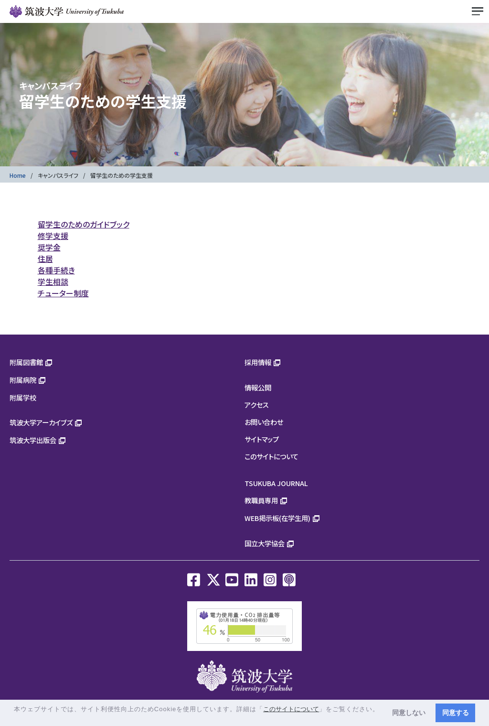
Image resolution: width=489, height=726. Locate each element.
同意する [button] (455, 712)
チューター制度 (63, 293)
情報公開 (257, 387)
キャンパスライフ (58, 175)
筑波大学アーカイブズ (41, 422)
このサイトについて (271, 456)
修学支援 (53, 235)
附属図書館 (26, 362)
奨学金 (49, 247)
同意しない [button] (408, 712)
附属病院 (23, 380)
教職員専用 (261, 500)
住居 (45, 258)
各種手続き (56, 270)
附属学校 (23, 397)
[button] (15, 718)
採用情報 (257, 362)
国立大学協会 (264, 543)
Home (18, 175)
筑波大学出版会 (33, 440)
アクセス (256, 405)
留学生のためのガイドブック (83, 224)
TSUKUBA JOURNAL (276, 483)
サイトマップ (261, 439)
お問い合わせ (263, 422)
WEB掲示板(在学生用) (277, 518)
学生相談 (53, 281)
